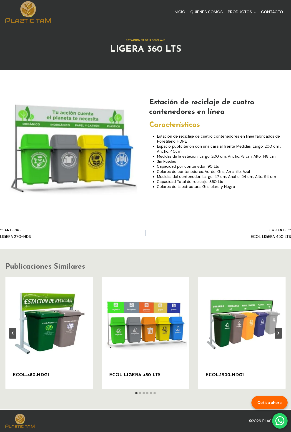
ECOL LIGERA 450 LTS (220, 233)
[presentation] (49, 321)
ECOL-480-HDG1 (31, 375)
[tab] (136, 393)
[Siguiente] (278, 333)
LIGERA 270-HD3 (71, 233)
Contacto (272, 12)
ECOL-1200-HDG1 (225, 375)
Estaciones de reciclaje (145, 40)
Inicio (179, 12)
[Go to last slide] (12, 333)
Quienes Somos (206, 12)
